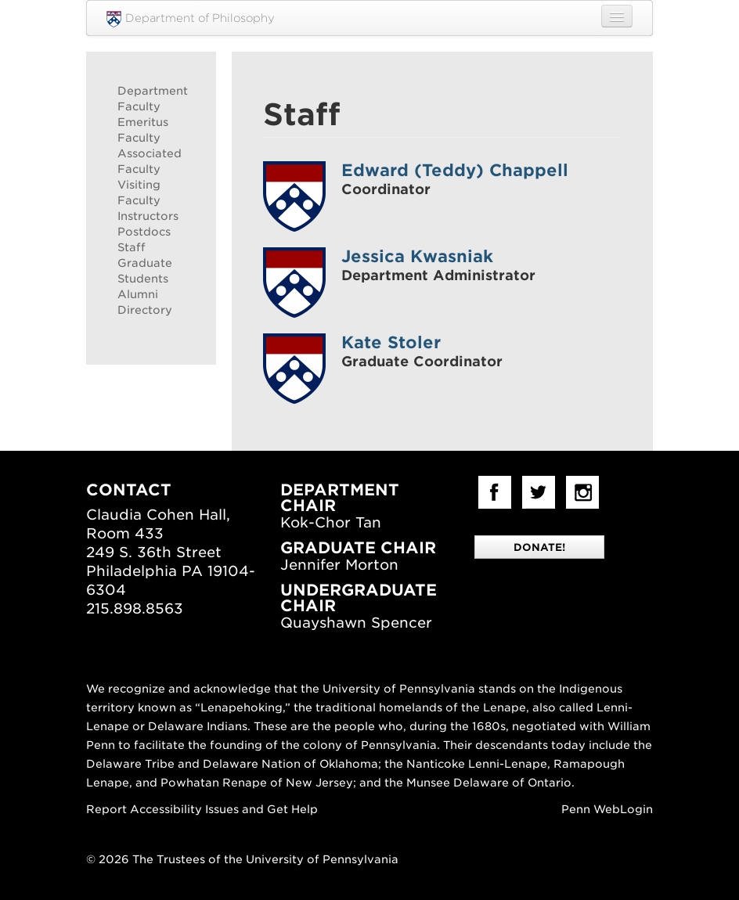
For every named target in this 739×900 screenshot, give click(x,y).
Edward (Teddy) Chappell (454, 170)
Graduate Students (144, 271)
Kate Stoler (391, 342)
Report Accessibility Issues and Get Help (202, 809)
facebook (494, 492)
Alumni (137, 294)
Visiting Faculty (138, 192)
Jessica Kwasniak (417, 256)
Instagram (582, 492)
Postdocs (144, 231)
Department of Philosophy (190, 19)
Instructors (147, 216)
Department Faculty (151, 99)
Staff (131, 247)
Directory (144, 310)
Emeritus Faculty (142, 130)
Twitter (538, 492)
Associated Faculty (149, 161)
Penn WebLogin (607, 809)
